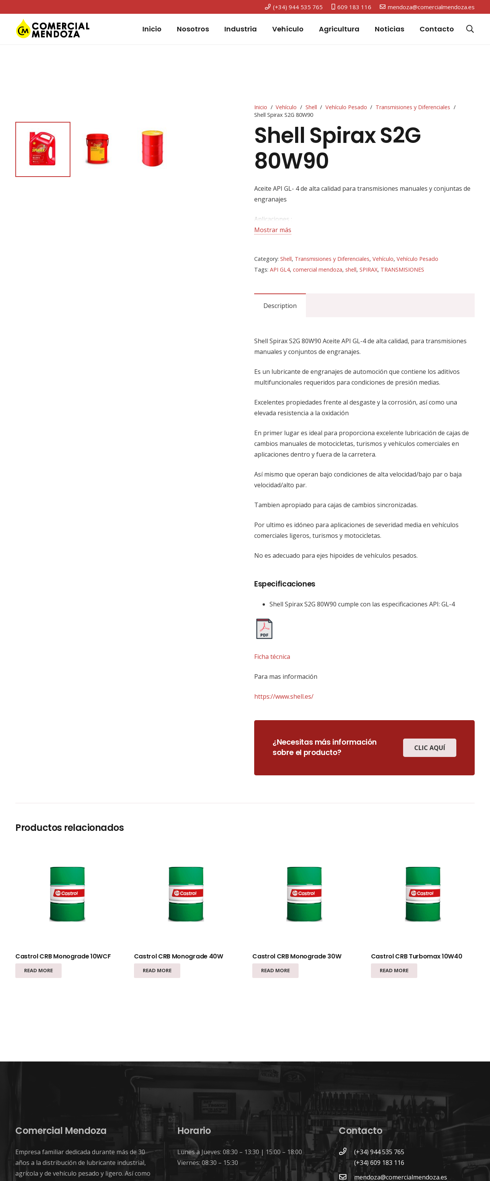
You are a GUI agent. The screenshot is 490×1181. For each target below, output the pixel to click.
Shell (311, 107)
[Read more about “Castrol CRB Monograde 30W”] (275, 970)
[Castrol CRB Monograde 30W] (304, 895)
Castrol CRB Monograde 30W (296, 956)
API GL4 (280, 269)
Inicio (260, 107)
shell (350, 269)
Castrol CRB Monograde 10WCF (63, 956)
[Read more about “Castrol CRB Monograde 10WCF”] (38, 970)
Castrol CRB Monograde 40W (178, 956)
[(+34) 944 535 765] (346, 1152)
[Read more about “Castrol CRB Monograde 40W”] (157, 970)
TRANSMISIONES (402, 269)
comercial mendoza (317, 269)
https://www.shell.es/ (284, 696)
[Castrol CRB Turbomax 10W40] (423, 895)
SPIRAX (368, 269)
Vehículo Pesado (346, 107)
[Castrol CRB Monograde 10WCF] (67, 895)
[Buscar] (470, 29)
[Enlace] (52, 29)
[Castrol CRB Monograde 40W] (186, 895)
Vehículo (286, 107)
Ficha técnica (272, 656)
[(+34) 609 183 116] (346, 1162)
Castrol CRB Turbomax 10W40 (416, 956)
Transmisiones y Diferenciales (413, 107)
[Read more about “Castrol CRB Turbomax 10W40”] (394, 970)
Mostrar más (272, 230)
